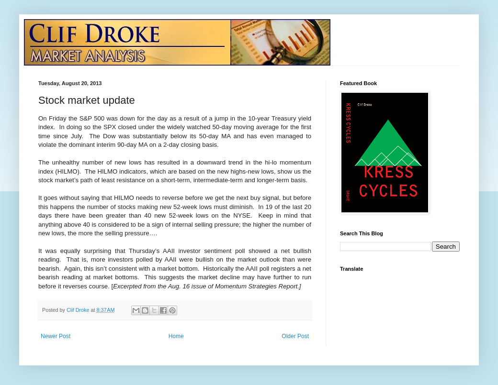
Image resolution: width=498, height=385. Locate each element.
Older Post (295, 336)
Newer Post (55, 336)
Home (176, 336)
